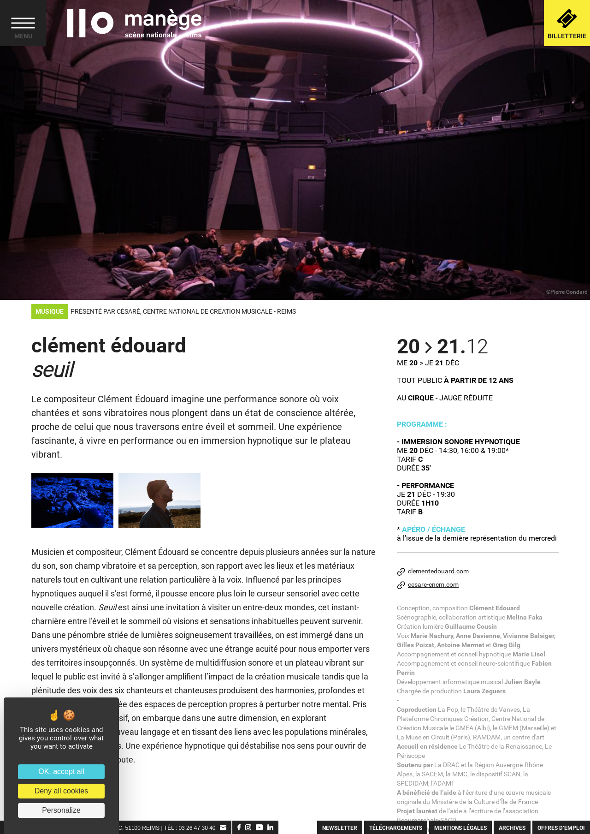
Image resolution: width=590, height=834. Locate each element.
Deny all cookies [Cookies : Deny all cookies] (61, 791)
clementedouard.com (433, 571)
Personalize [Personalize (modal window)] (61, 810)
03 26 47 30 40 (196, 828)
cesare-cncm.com (428, 585)
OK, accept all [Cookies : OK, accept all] (61, 771)
